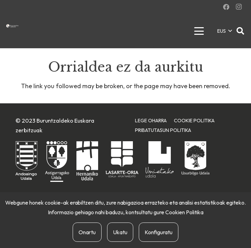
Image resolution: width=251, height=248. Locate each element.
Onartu (87, 232)
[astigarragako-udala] (57, 161)
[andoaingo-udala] (26, 161)
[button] (199, 31)
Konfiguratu (158, 232)
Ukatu (120, 232)
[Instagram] (238, 7)
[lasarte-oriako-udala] (122, 159)
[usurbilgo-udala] (195, 158)
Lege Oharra (151, 120)
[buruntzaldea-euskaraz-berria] (12, 26)
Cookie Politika (194, 120)
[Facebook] (226, 7)
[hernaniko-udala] (87, 160)
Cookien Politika (184, 212)
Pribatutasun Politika (163, 130)
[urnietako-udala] (160, 159)
